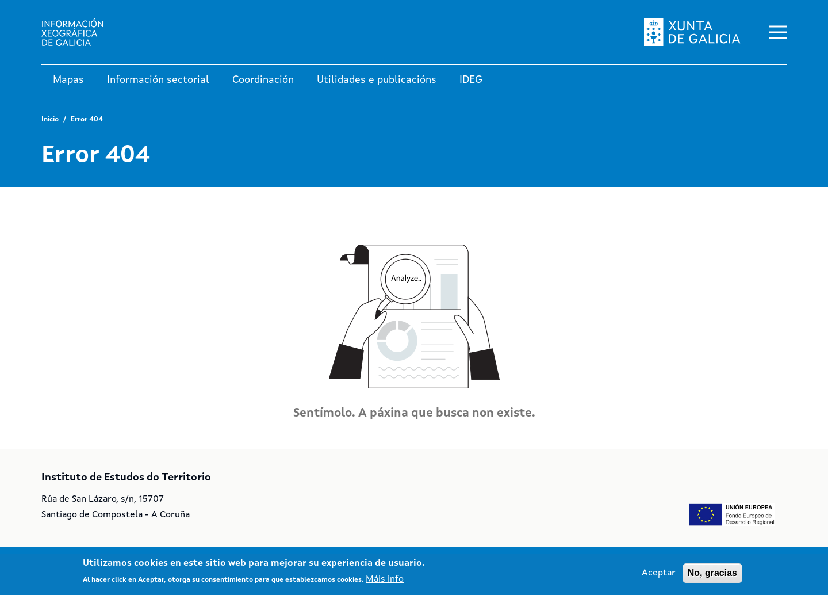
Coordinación (263, 80)
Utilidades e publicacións (376, 80)
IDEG (470, 80)
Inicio (50, 119)
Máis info (385, 582)
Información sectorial (158, 80)
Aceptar (659, 576)
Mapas (68, 80)
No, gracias (712, 576)
